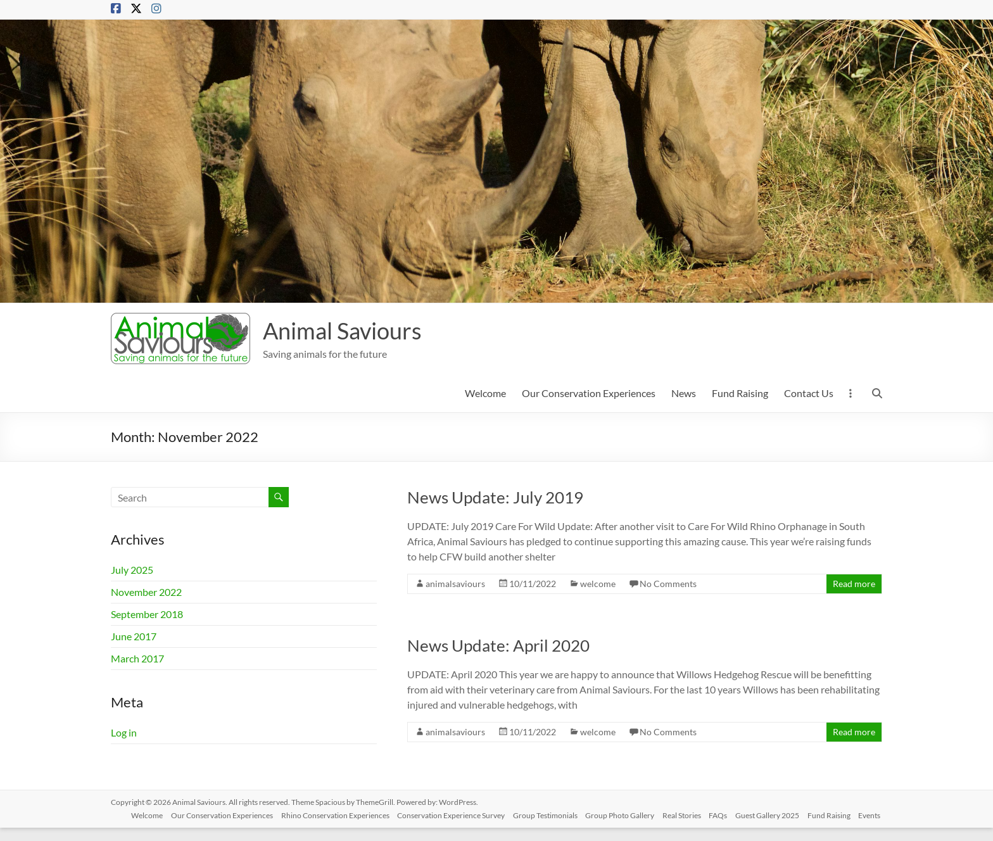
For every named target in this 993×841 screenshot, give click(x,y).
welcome (598, 583)
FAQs (723, 813)
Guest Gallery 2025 (774, 813)
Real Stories (684, 813)
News (683, 393)
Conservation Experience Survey (447, 813)
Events (132, 827)
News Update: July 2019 (495, 497)
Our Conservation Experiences (588, 393)
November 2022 (146, 592)
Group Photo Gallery (620, 813)
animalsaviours (455, 583)
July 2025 (132, 570)
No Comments (668, 583)
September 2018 (147, 614)
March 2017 (137, 658)
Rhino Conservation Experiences (329, 813)
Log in (124, 732)
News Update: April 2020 (498, 645)
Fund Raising (740, 393)
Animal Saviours (342, 331)
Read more (854, 583)
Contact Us (808, 393)
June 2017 (133, 636)
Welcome (485, 393)
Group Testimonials (543, 813)
